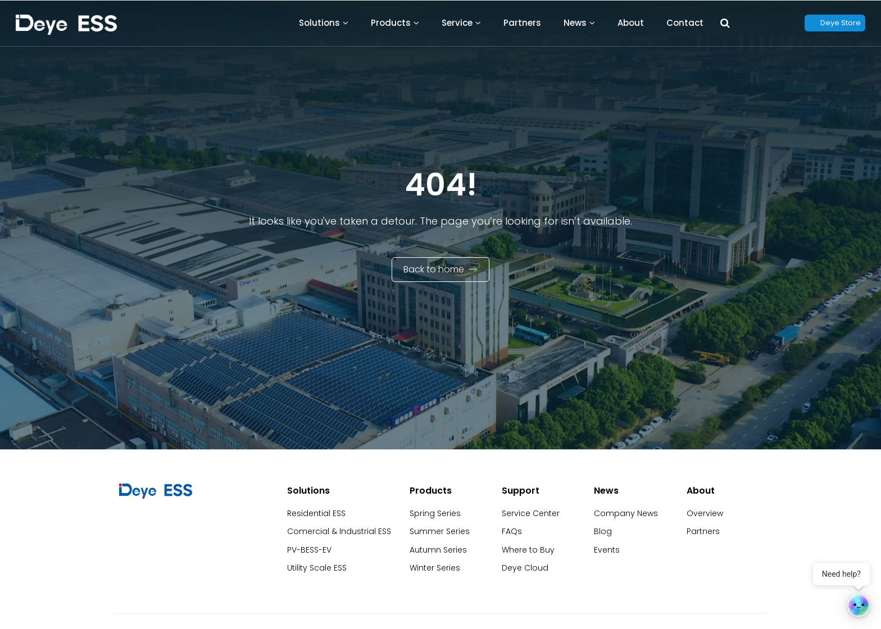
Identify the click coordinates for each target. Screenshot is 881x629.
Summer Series (440, 531)
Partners (522, 23)
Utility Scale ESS (317, 567)
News (575, 23)
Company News (626, 513)
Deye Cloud (525, 567)
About (630, 23)
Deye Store (840, 22)
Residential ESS (316, 513)
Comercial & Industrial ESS (339, 531)
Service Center (531, 513)
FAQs (512, 531)
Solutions (319, 23)
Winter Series (435, 567)
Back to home (433, 269)
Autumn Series (438, 549)
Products (391, 23)
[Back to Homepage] (66, 25)
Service (457, 23)
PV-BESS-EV (309, 549)
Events (607, 549)
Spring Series (435, 513)
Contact (684, 23)
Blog (603, 531)
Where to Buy (528, 549)
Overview (705, 513)
